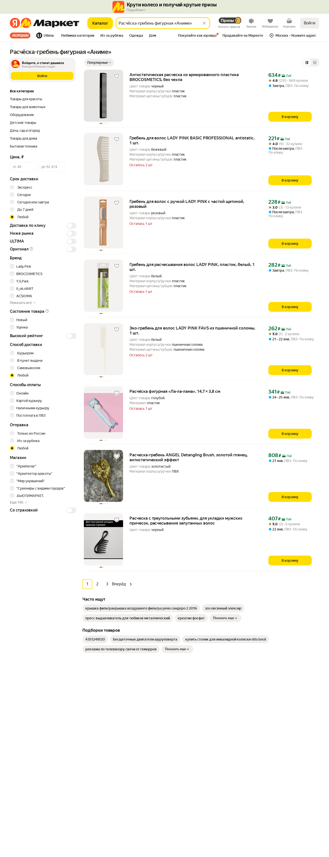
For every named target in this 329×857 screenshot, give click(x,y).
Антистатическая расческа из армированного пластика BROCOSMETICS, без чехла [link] (184, 77)
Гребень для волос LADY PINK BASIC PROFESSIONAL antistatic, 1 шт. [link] (192, 140)
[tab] (21, 35)
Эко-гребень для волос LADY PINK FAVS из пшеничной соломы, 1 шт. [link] (192, 330)
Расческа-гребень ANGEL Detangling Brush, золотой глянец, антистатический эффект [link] (188, 457)
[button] (77, 36)
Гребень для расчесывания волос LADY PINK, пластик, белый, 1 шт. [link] (192, 267)
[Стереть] (204, 23)
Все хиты (20, 35)
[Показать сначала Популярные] (99, 62)
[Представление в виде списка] (307, 62)
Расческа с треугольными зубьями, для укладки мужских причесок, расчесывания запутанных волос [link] (185, 521)
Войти (309, 23)
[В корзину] (290, 117)
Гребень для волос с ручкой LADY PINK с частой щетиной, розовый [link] (186, 204)
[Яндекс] (15, 23)
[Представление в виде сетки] (315, 62)
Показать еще (225, 618)
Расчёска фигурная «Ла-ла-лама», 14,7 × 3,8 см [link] (174, 391)
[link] (141, 608)
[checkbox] (42, 266)
